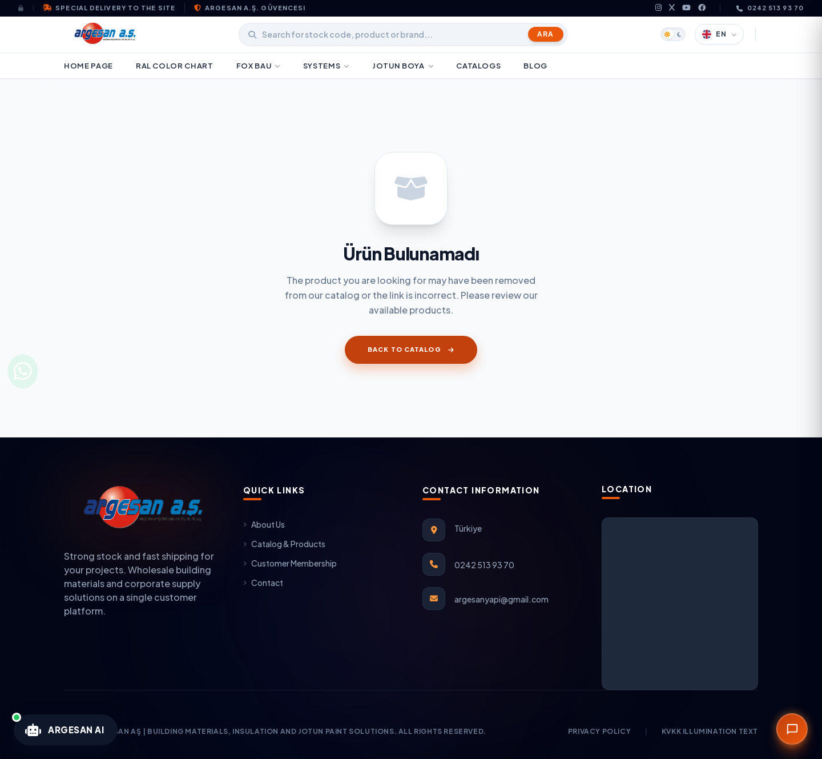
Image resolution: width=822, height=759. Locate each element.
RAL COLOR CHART (174, 65)
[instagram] (658, 8)
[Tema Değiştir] (673, 34)
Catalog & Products (284, 544)
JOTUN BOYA (402, 65)
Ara (545, 34)
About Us (264, 524)
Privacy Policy (599, 731)
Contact (263, 582)
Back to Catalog (411, 349)
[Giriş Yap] (26, 8)
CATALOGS (478, 65)
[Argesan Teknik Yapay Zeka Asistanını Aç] (66, 729)
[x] (672, 8)
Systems (326, 65)
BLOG (535, 65)
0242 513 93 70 (770, 7)
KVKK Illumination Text (710, 731)
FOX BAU (258, 65)
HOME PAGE (88, 65)
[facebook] (702, 8)
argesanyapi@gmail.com (501, 599)
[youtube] (686, 8)
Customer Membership (290, 563)
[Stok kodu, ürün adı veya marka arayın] (403, 34)
